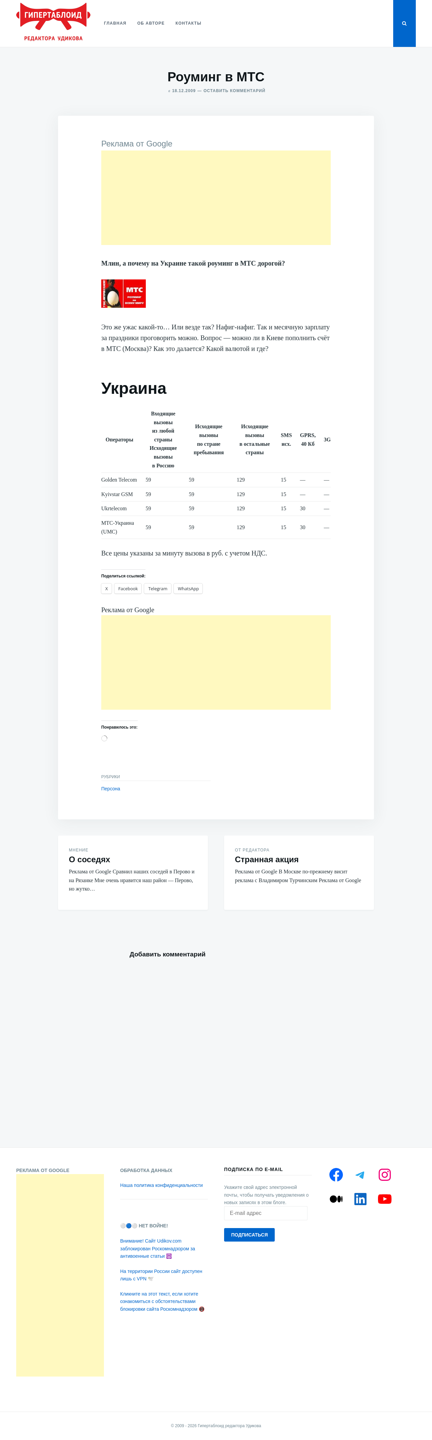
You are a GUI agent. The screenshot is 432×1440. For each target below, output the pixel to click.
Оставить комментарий (234, 90)
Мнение (78, 850)
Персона (110, 788)
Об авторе (151, 23)
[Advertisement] (216, 198)
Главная (115, 23)
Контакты (188, 23)
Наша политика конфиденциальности (161, 1185)
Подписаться (249, 1235)
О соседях (89, 859)
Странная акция (267, 859)
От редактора (252, 850)
